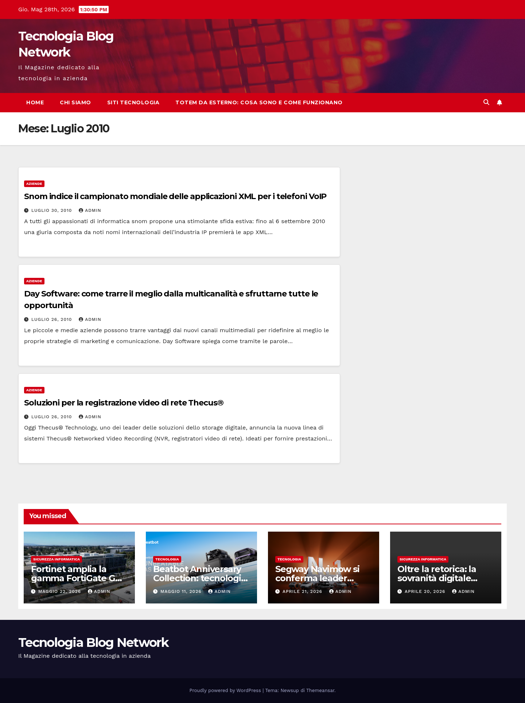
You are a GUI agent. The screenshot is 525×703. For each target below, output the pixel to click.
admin (90, 210)
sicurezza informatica (56, 559)
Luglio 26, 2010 (52, 319)
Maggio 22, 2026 (60, 591)
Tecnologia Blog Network (93, 642)
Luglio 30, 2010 (52, 210)
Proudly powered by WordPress (226, 690)
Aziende (34, 184)
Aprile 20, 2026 (426, 591)
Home (35, 102)
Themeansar (320, 690)
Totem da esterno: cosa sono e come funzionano (259, 102)
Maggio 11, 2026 (181, 591)
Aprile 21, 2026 (303, 591)
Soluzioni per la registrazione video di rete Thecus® (123, 403)
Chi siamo (75, 102)
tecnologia (167, 559)
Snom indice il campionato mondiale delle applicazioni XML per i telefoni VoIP (175, 196)
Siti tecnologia (133, 102)
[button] (486, 102)
